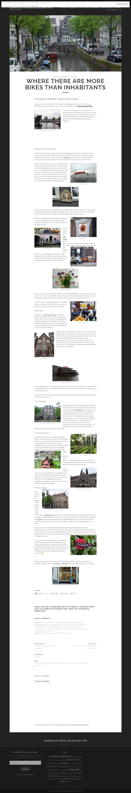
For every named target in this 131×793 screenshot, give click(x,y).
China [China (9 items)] (64, 763)
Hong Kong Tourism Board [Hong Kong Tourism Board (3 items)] (74, 766)
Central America (107, 7)
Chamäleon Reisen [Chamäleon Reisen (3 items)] (52, 763)
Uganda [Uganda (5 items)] (67, 779)
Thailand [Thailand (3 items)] (49, 778)
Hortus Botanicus (63, 663)
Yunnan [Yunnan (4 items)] (68, 781)
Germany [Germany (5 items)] (50, 766)
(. (84, 106)
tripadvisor (67, 157)
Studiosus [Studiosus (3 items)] (71, 776)
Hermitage (78, 410)
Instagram (65, 563)
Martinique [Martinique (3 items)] (60, 770)
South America (112, 10)
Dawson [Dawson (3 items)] (73, 763)
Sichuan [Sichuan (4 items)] (60, 776)
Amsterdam (38, 663)
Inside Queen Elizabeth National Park (56, 633)
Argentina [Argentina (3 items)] (74, 756)
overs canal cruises (49, 315)
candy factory (48, 515)
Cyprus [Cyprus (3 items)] (69, 763)
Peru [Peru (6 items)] (63, 773)
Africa (64, 7)
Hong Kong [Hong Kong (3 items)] (65, 766)
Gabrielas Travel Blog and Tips (31, 7)
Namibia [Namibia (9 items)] (74, 769)
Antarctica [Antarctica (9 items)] (65, 756)
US (120, 10)
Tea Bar (39, 519)
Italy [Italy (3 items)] (82, 766)
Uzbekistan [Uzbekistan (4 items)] (79, 779)
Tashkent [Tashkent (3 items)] (79, 776)
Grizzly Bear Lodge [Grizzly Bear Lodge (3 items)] (58, 766)
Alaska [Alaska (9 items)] (55, 756)
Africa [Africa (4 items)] (49, 757)
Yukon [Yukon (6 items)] (62, 781)
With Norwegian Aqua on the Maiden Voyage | (50, 629)
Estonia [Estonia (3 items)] (77, 763)
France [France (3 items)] (80, 763)
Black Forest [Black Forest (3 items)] (59, 760)
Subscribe (25, 769)
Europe (118, 7)
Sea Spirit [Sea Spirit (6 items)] (53, 776)
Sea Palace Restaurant (79, 663)
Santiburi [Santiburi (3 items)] (73, 773)
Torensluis (38, 665)
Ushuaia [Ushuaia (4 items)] (72, 779)
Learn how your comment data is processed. (74, 725)
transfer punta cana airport (44, 627)
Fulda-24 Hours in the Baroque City (70, 627)
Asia (80, 7)
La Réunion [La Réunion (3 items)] (55, 770)
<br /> (68, 134)
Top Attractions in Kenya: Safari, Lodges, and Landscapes (63, 622)
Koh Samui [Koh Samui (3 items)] (50, 770)
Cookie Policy (34, 6)
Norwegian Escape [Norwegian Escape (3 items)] (56, 773)
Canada (86, 7)
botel (46, 663)
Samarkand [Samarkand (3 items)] (68, 773)
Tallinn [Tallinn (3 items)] (75, 776)
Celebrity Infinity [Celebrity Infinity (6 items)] (73, 760)
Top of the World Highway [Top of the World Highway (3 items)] (57, 778)
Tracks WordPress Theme (58, 791)
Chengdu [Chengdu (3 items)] (59, 763)
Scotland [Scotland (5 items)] (79, 773)
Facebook (56, 563)
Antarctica (72, 7)
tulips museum (65, 239)
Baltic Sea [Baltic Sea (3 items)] (53, 760)
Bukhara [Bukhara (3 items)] (64, 760)
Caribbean (95, 7)
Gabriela (65, 77)
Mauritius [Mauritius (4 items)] (66, 770)
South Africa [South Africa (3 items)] (65, 776)
